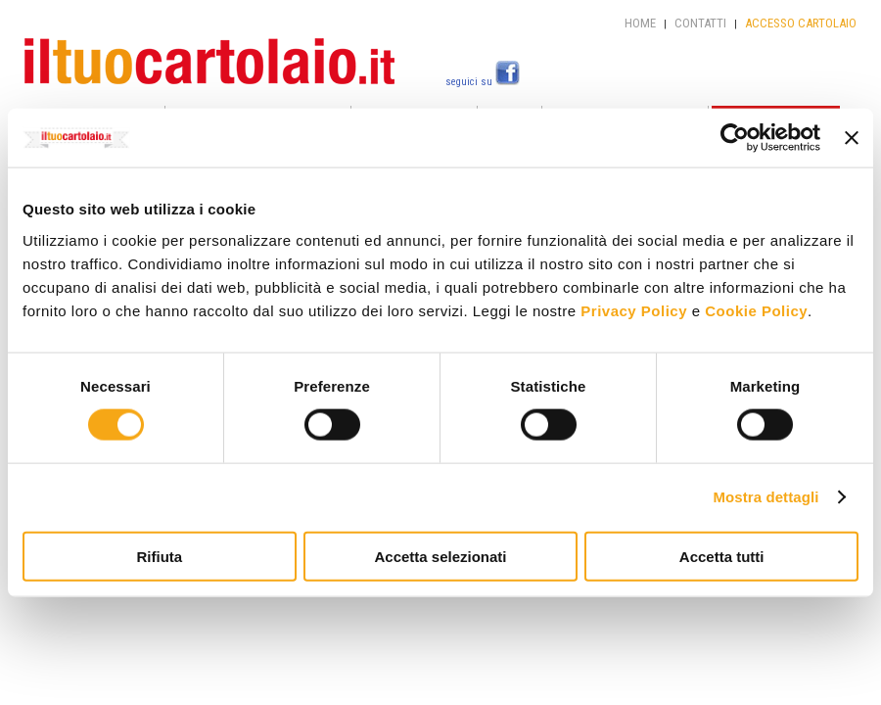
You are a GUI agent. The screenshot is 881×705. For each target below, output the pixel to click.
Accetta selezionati (440, 555)
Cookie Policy (756, 310)
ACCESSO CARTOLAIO (801, 23)
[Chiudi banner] (851, 138)
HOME (640, 23)
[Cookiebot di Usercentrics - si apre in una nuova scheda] (734, 138)
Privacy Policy (633, 310)
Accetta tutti (722, 555)
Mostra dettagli (765, 497)
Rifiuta (159, 555)
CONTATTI (700, 23)
